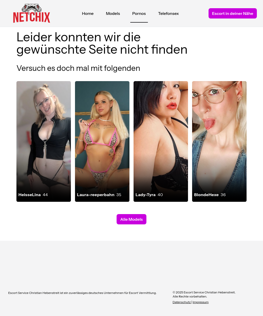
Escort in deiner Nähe (232, 13)
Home (87, 13)
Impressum (201, 302)
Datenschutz (182, 302)
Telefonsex (168, 13)
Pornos (139, 14)
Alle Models (131, 219)
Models (113, 13)
